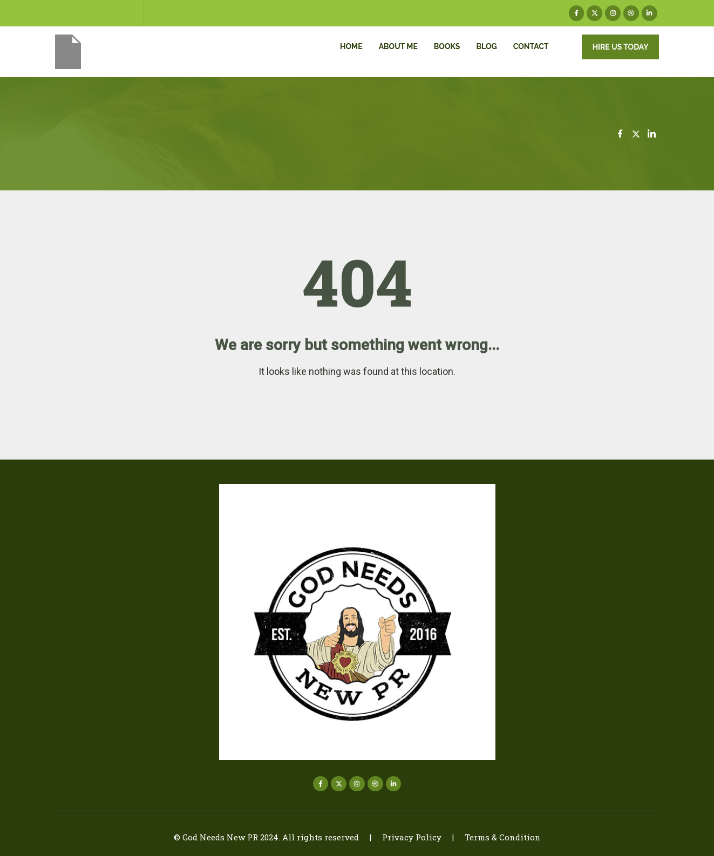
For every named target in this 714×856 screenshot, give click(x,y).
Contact (531, 46)
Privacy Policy (411, 837)
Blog (486, 46)
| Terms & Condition (491, 837)
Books (447, 46)
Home (351, 46)
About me (398, 46)
